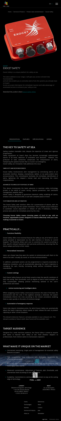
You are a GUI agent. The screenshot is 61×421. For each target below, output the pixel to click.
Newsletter (50, 413)
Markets (35, 407)
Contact (49, 407)
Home (34, 401)
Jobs (48, 410)
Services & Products (38, 410)
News (48, 404)
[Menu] (56, 4)
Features (26, 201)
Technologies (36, 404)
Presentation (14, 201)
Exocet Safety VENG (29, 92)
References (50, 401)
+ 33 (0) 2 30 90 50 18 (30, 393)
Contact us (29, 361)
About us (35, 413)
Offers (49, 201)
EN (50, 4)
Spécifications (38, 201)
